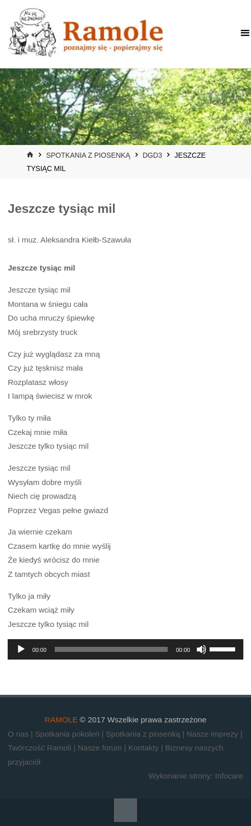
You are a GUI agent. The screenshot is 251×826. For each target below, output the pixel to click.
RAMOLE (61, 719)
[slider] (111, 649)
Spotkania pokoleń (68, 734)
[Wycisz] (201, 649)
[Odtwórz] (21, 649)
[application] (125, 649)
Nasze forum (101, 747)
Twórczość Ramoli (40, 747)
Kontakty (144, 747)
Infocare (229, 775)
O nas (19, 734)
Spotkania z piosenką (88, 155)
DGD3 (152, 155)
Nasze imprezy (213, 734)
